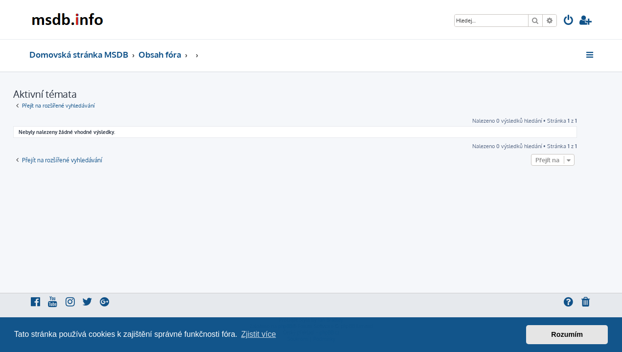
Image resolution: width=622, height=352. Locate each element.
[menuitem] (569, 21)
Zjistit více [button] (258, 334)
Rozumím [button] (567, 334)
